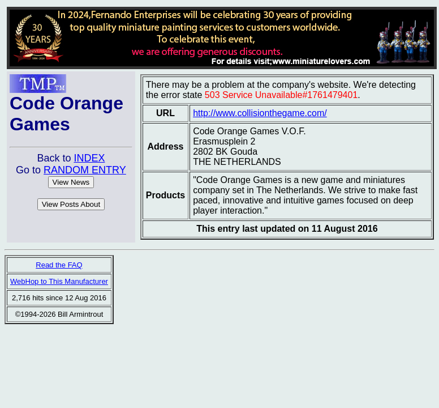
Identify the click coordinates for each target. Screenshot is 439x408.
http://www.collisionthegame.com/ (260, 113)
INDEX (89, 158)
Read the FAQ (59, 265)
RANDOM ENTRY (85, 170)
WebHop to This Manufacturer (59, 281)
